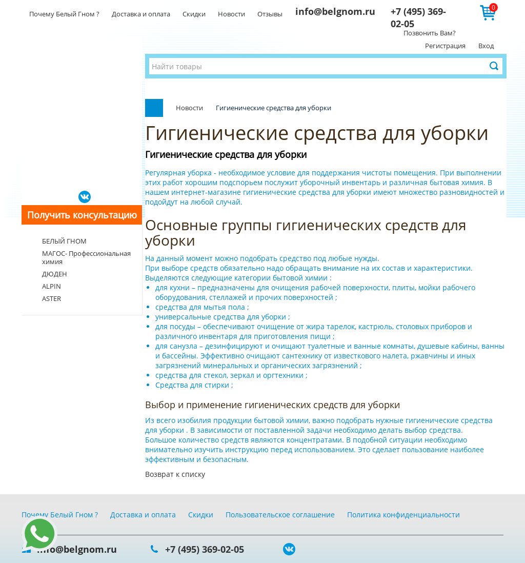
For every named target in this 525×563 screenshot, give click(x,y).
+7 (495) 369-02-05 (204, 549)
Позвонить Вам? (429, 32)
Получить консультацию (82, 215)
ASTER (51, 298)
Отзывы (269, 13)
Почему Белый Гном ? (64, 13)
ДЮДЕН (54, 273)
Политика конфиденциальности (403, 514)
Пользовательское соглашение (280, 514)
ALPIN (51, 286)
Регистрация (445, 45)
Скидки (194, 13)
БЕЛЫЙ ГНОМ (64, 241)
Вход (486, 45)
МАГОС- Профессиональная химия (86, 257)
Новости (231, 13)
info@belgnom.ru (335, 11)
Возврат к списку (175, 474)
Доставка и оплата (141, 13)
